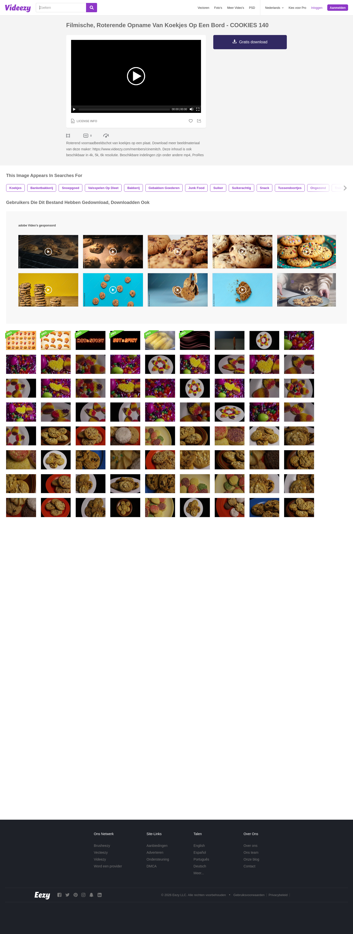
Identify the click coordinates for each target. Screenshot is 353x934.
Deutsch (200, 872)
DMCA (152, 872)
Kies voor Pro (297, 8)
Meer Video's (235, 8)
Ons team (250, 858)
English (199, 851)
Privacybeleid (278, 901)
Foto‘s (218, 8)
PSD (252, 8)
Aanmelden (338, 8)
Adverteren (155, 858)
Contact (249, 872)
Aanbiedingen (157, 851)
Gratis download (253, 42)
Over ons (250, 851)
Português (201, 865)
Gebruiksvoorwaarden (249, 901)
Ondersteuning (158, 865)
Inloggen (316, 8)
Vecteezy (101, 858)
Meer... (199, 879)
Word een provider (108, 872)
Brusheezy (102, 851)
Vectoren (203, 8)
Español (200, 858)
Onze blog (251, 865)
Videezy (100, 865)
